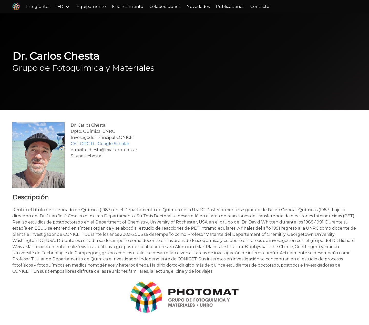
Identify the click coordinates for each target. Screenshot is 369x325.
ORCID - (89, 143)
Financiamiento (127, 6)
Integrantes (38, 6)
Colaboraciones (164, 6)
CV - (75, 143)
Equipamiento (91, 6)
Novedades (198, 6)
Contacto (259, 6)
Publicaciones (230, 6)
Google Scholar (113, 143)
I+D (59, 6)
